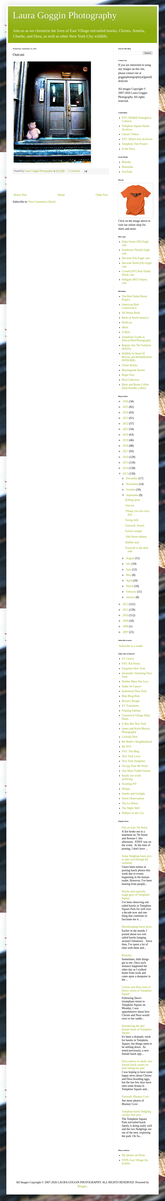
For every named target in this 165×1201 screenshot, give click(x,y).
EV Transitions (130, 705)
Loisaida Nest (130, 736)
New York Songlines (133, 761)
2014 (126, 468)
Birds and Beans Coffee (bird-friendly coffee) (135, 386)
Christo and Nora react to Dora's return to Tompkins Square (137, 990)
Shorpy (126, 788)
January (130, 597)
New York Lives (131, 756)
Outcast (129, 505)
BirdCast (127, 322)
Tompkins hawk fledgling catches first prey (136, 1113)
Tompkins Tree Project (135, 143)
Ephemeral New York (134, 691)
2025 (126, 406)
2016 (126, 457)
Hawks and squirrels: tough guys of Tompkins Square (136, 895)
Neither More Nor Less (135, 681)
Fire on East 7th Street (134, 827)
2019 (126, 440)
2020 (126, 434)
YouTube (127, 171)
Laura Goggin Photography (65, 15)
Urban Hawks (130, 365)
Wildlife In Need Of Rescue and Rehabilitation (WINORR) (137, 357)
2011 (126, 609)
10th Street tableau (136, 536)
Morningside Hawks (133, 370)
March (130, 586)
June (129, 569)
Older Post (102, 194)
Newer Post (20, 194)
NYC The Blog (130, 751)
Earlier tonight (133, 531)
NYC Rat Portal (131, 663)
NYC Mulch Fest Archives (137, 139)
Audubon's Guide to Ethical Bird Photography (136, 338)
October (131, 489)
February (131, 591)
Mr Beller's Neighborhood (137, 741)
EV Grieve (128, 658)
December (132, 478)
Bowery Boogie (131, 701)
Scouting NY (129, 783)
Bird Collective (130, 379)
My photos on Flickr (133, 1155)
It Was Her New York (134, 723)
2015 (126, 462)
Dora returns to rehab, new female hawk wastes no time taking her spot (137, 1065)
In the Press (128, 148)
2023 (126, 418)
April (129, 580)
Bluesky (126, 162)
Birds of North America (135, 317)
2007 (126, 632)
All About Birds (131, 312)
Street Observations (133, 798)
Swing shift (132, 520)
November (132, 484)
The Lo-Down (130, 803)
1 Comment (74, 171)
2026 (126, 401)
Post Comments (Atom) (42, 201)
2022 (126, 423)
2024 (126, 412)
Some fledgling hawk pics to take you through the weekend (137, 859)
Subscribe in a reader (131, 646)
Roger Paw (128, 374)
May (129, 575)
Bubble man (132, 542)
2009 (126, 620)
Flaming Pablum (131, 710)
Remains (127, 955)
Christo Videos (130, 134)
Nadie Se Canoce (132, 686)
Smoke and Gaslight (133, 793)
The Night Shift (131, 808)
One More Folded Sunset (136, 770)
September (132, 495)
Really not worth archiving (131, 777)
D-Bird (126, 332)
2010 (126, 615)
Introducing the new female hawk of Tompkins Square (137, 1029)
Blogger (82, 1186)
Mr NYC (127, 746)
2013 (126, 473)
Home (61, 194)
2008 (126, 626)
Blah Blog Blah (131, 696)
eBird (125, 327)
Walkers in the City (133, 813)
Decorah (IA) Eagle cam (136, 258)
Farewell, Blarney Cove (135, 1096)
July (129, 563)
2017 (126, 451)
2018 (126, 445)
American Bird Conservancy (130, 306)
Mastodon (127, 166)
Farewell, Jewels (134, 525)
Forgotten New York (133, 668)
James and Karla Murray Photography (136, 730)
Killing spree (132, 499)
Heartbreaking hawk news (137, 926)
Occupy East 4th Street (135, 765)
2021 (126, 429)
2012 (126, 604)
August (130, 558)
